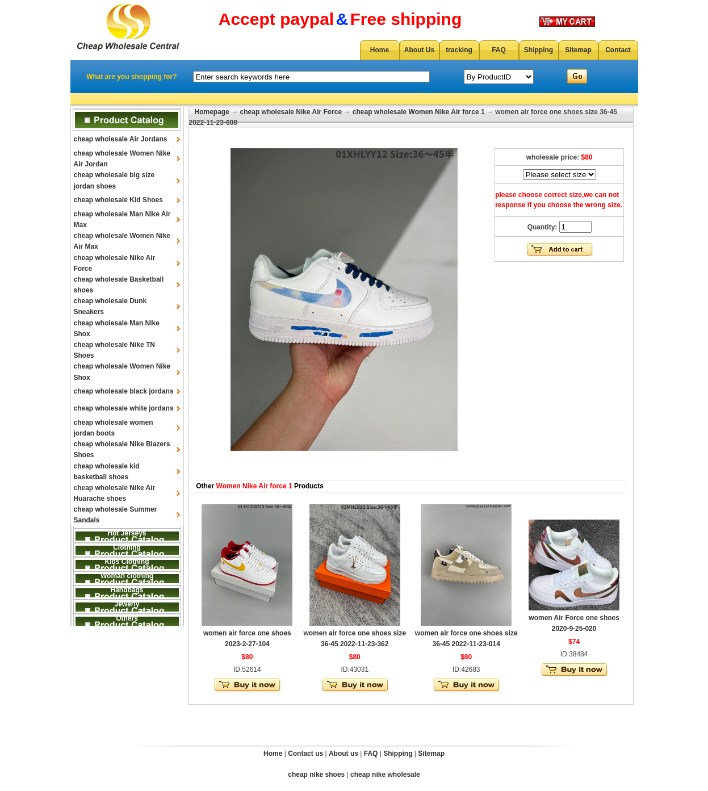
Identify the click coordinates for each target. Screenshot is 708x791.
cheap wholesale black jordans (124, 391)
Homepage (212, 112)
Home (379, 50)
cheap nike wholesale (385, 775)
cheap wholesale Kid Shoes (118, 200)
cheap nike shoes (316, 775)
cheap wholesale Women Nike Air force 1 (419, 112)
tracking (459, 50)
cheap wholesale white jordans (124, 408)
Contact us (305, 753)
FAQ (499, 50)
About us (343, 753)
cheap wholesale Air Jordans (120, 139)
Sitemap (578, 50)
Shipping (538, 50)
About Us (419, 50)
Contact (618, 50)
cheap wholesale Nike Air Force (291, 112)
